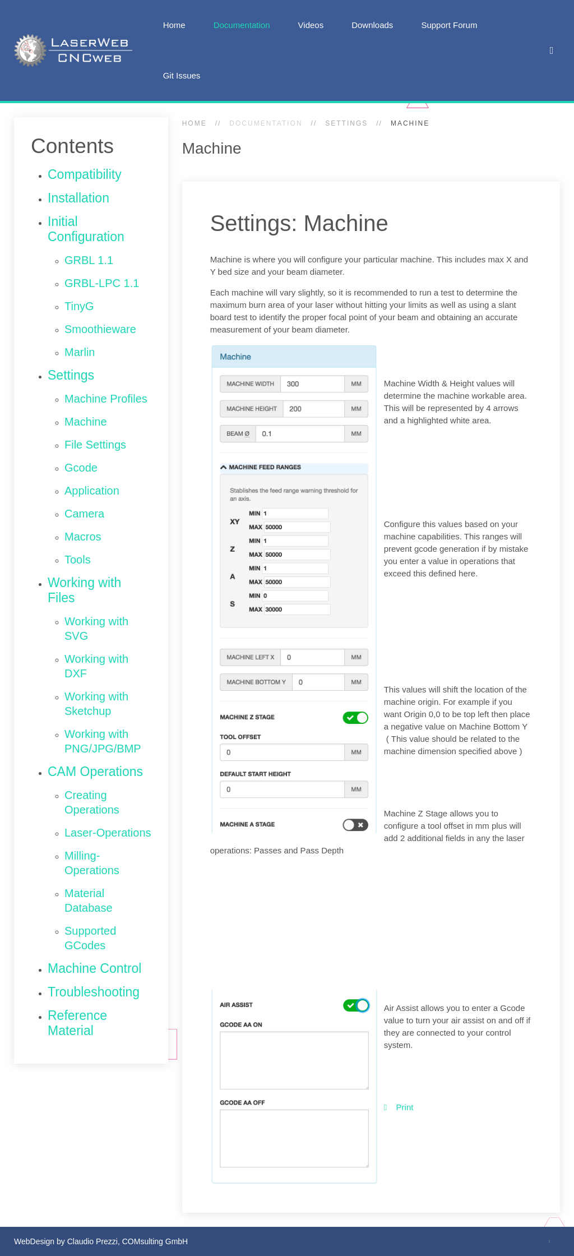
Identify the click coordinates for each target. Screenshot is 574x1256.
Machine (85, 421)
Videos (311, 25)
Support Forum (449, 25)
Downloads (372, 25)
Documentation (242, 25)
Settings (346, 123)
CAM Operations (95, 771)
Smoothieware (100, 329)
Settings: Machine (299, 223)
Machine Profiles (105, 398)
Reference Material (77, 1023)
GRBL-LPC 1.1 (101, 283)
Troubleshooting (94, 992)
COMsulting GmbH (155, 1241)
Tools (77, 559)
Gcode (81, 467)
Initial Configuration (86, 229)
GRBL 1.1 (88, 260)
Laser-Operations (107, 832)
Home (174, 25)
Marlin (79, 352)
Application (91, 490)
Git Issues (182, 75)
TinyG (79, 306)
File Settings (95, 444)
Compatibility (85, 174)
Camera (84, 513)
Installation (78, 198)
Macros (82, 536)
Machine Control (94, 968)
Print (399, 1107)
